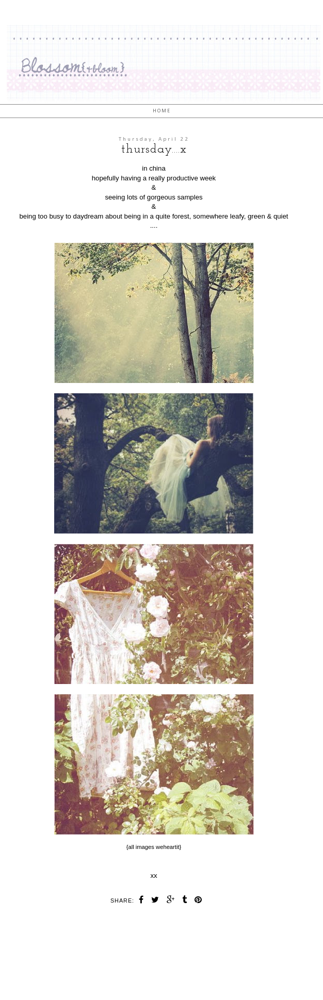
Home (162, 111)
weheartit (168, 847)
